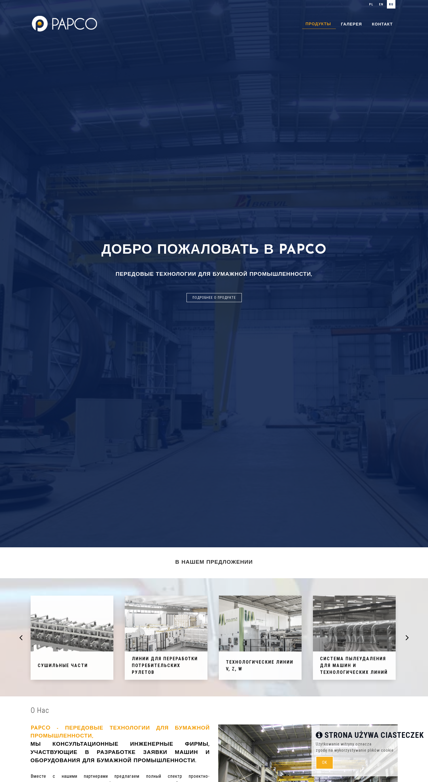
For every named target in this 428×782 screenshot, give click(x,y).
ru (391, 4)
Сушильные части (63, 667)
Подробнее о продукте (214, 298)
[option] (214, 273)
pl (371, 4)
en (381, 4)
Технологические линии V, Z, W (259, 667)
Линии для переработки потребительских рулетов (165, 667)
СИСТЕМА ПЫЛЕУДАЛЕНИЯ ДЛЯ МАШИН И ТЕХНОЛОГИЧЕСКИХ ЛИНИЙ (354, 667)
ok (324, 762)
